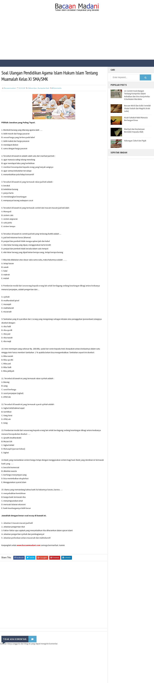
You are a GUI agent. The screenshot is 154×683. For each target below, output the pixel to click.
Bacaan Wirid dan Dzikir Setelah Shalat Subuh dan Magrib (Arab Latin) (137, 108)
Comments (56, 88)
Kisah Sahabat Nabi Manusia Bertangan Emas (136, 119)
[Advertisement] (77, 38)
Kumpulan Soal (43, 88)
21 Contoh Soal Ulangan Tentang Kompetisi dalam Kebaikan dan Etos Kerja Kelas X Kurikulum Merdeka (137, 95)
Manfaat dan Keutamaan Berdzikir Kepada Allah (134, 130)
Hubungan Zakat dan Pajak (135, 140)
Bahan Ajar (32, 88)
